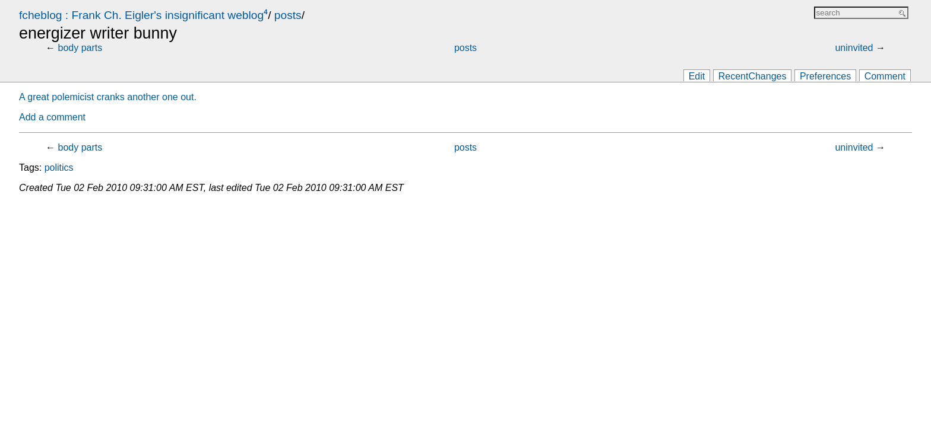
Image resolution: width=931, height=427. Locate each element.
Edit (697, 76)
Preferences (825, 76)
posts (288, 15)
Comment (884, 76)
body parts (80, 48)
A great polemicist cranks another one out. (108, 97)
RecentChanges (752, 76)
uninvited (854, 48)
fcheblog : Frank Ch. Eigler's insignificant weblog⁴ (143, 15)
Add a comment (52, 117)
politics (59, 167)
